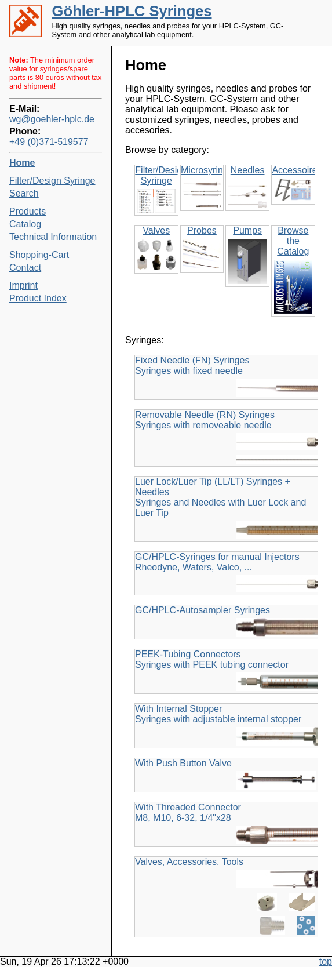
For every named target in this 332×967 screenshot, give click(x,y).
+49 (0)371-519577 (49, 142)
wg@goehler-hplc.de (51, 119)
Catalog (25, 224)
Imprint (23, 285)
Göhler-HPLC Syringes (132, 11)
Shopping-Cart (39, 255)
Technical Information (53, 237)
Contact (25, 267)
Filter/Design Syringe (52, 181)
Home (22, 163)
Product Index (38, 298)
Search (24, 193)
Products (27, 211)
